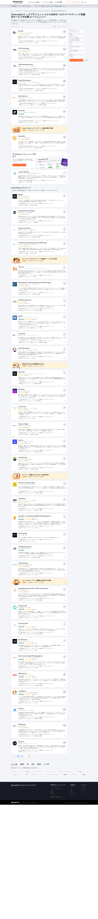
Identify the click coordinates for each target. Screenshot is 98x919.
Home (12, 10)
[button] (78, 2)
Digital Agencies (18, 10)
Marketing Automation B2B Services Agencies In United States (37, 10)
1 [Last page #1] (29, 870)
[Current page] (26, 870)
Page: (22, 870)
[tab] (14, 878)
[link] (47, 2)
